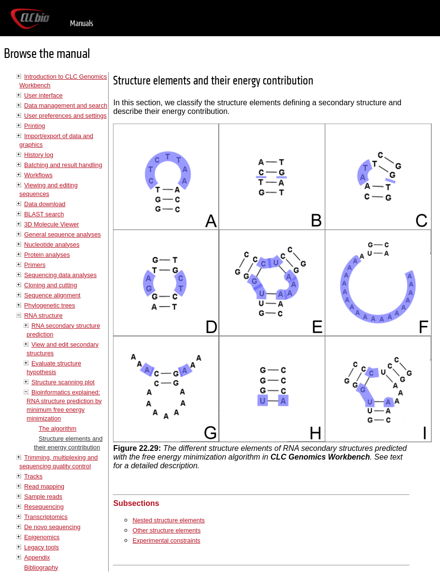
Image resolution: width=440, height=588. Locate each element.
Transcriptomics (46, 516)
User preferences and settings (65, 115)
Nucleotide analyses (52, 244)
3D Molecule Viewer (51, 224)
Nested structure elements (168, 520)
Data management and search (65, 105)
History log (38, 154)
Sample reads (43, 496)
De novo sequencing (52, 527)
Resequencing (44, 506)
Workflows (38, 175)
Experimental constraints (166, 540)
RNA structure (43, 315)
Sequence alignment (52, 295)
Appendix (37, 557)
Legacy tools (41, 547)
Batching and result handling (63, 164)
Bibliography (41, 567)
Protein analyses (47, 254)
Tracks (33, 476)
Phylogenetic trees (49, 305)
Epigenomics (41, 537)
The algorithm (57, 428)
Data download (44, 204)
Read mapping (44, 486)
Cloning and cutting (50, 285)
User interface (43, 95)
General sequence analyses (62, 234)
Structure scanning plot (63, 382)
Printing (34, 125)
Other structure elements (166, 530)
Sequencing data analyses (60, 275)
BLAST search (44, 214)
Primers (34, 264)
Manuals (81, 23)
